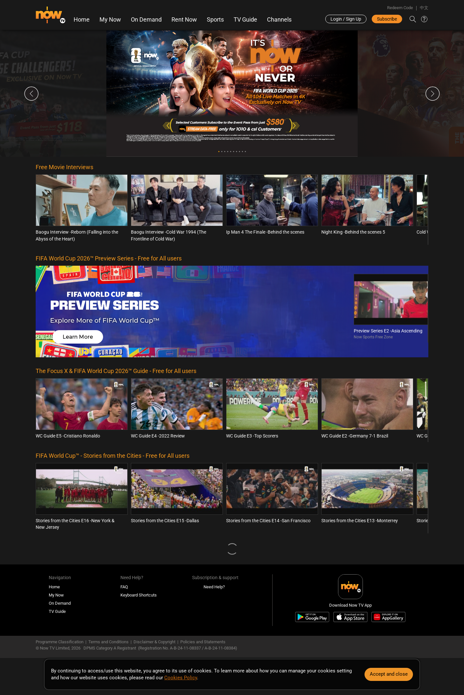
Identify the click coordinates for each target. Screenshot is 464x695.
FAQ (124, 586)
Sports (215, 19)
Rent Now (184, 19)
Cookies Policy (180, 678)
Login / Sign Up (345, 19)
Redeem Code (400, 7)
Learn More (77, 337)
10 (245, 151)
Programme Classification (59, 641)
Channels (279, 19)
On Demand (146, 19)
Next (432, 93)
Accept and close (389, 674)
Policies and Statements (202, 641)
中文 (424, 7)
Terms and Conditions (108, 641)
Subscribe (387, 19)
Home (82, 19)
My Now (110, 19)
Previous (31, 93)
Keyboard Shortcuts (138, 595)
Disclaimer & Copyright (154, 641)
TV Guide (245, 19)
